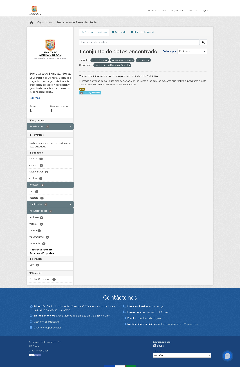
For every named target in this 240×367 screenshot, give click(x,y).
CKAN (158, 345)
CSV (82, 89)
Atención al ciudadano (47, 321)
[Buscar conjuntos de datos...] (139, 42)
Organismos (177, 10)
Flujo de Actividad (142, 32)
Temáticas (193, 10)
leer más (34, 97)
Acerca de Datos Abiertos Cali (45, 342)
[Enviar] (203, 42)
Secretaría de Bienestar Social (77, 22)
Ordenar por (169, 51)
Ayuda (206, 10)
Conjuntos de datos (156, 10)
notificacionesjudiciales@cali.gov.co (178, 324)
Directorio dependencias (47, 327)
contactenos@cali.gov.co (149, 318)
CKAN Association (39, 350)
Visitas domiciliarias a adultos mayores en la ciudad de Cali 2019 (118, 76)
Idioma (157, 351)
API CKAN (34, 346)
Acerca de (119, 32)
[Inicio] (31, 22)
